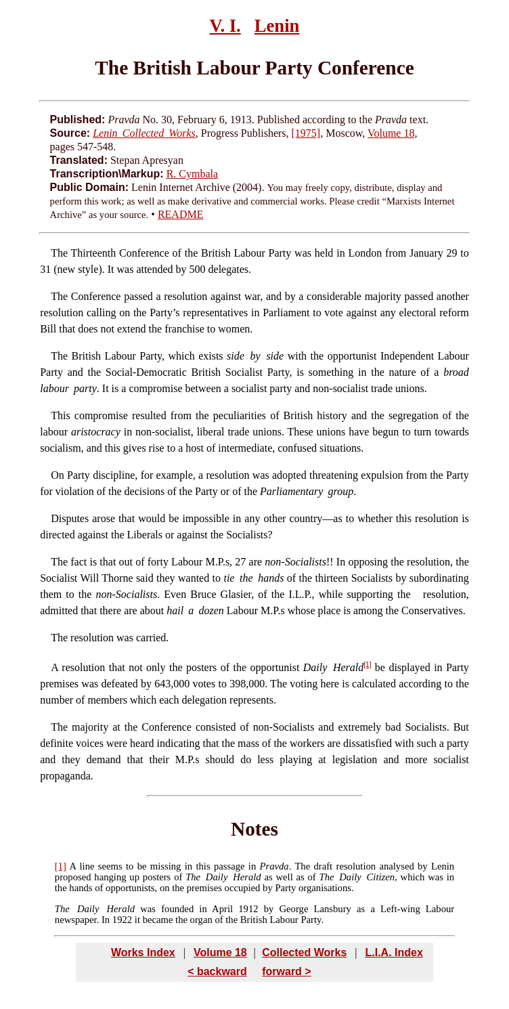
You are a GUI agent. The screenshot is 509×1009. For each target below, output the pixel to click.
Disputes (70, 518)
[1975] (306, 133)
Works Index (143, 952)
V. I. (225, 26)
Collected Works (304, 952)
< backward (217, 971)
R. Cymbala (192, 173)
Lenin (277, 26)
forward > (286, 971)
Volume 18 (391, 133)
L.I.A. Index (393, 952)
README (181, 214)
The (59, 253)
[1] (367, 664)
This (60, 415)
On (57, 475)
